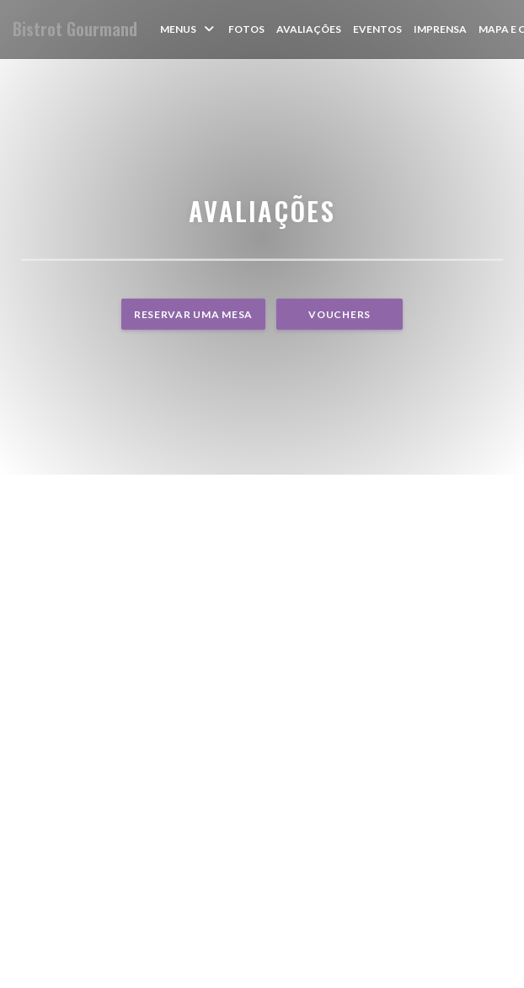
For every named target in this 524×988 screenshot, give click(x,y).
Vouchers (339, 314)
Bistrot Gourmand (75, 29)
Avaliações (308, 29)
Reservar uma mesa (193, 314)
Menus (188, 29)
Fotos (246, 29)
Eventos (377, 29)
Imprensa (440, 29)
